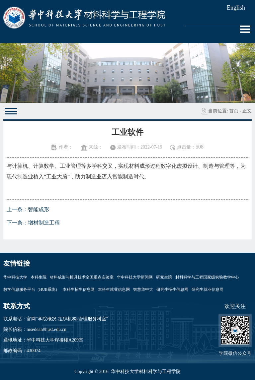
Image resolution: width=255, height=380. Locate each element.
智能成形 (38, 209)
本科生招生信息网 (79, 289)
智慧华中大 (143, 289)
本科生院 (38, 277)
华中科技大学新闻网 (135, 277)
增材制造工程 (44, 222)
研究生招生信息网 (172, 289)
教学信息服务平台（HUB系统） (31, 289)
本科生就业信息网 (114, 289)
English (236, 7)
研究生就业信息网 (207, 289)
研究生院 (164, 277)
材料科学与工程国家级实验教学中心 (207, 277)
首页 (233, 110)
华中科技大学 (15, 277)
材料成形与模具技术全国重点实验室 (82, 277)
